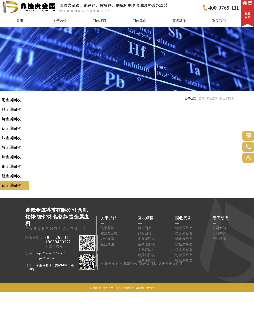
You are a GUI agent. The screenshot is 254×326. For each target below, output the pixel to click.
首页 (20, 21)
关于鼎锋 (59, 21)
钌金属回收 (11, 147)
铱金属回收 (11, 138)
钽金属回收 (11, 176)
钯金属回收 (11, 100)
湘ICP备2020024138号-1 (109, 288)
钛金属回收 (11, 128)
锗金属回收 (11, 157)
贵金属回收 (148, 263)
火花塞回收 (129, 263)
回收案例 (212, 98)
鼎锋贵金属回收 (170, 263)
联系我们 (219, 21)
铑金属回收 (11, 119)
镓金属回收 (11, 185)
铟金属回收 (11, 166)
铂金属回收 (11, 109)
